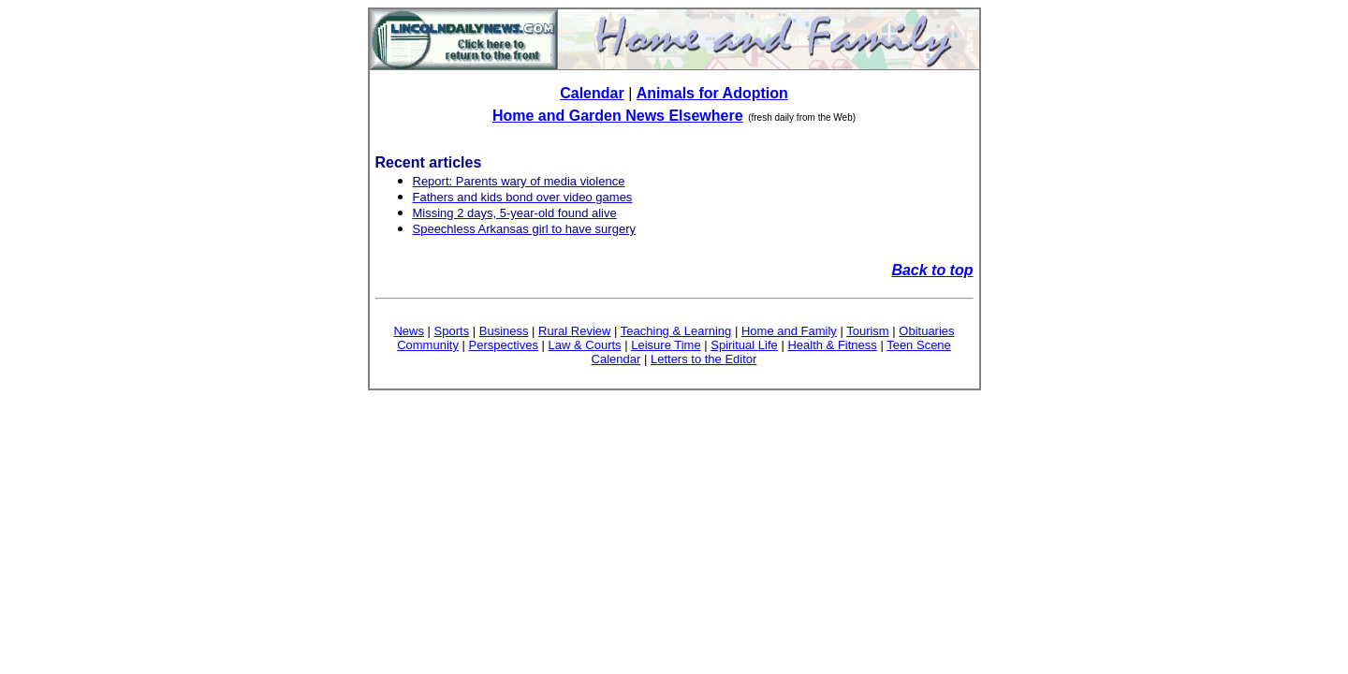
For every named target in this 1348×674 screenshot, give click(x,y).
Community (428, 345)
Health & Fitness (831, 345)
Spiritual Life (744, 345)
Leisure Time (665, 345)
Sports (452, 331)
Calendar (591, 93)
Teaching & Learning (676, 331)
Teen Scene (918, 345)
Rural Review (574, 331)
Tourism (867, 331)
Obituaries (926, 331)
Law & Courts (585, 345)
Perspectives (503, 345)
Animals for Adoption (712, 93)
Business (504, 331)
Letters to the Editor (703, 359)
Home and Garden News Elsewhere (617, 116)
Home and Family (789, 331)
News (408, 331)
